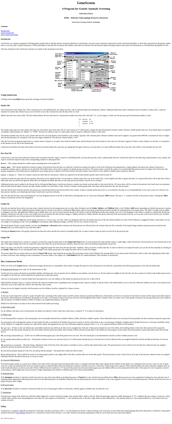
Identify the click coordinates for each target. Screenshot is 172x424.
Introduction (5, 31)
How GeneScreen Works (9, 35)
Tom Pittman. (21, 414)
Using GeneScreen (7, 33)
